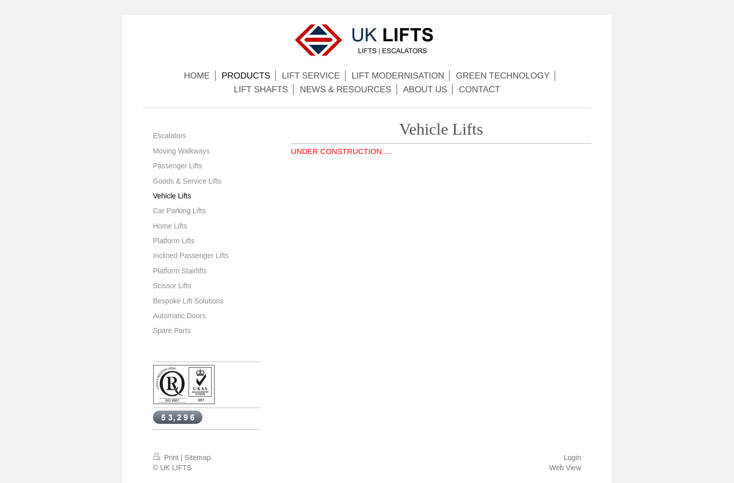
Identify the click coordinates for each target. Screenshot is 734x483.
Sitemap (198, 457)
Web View (565, 468)
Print (167, 457)
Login (572, 457)
